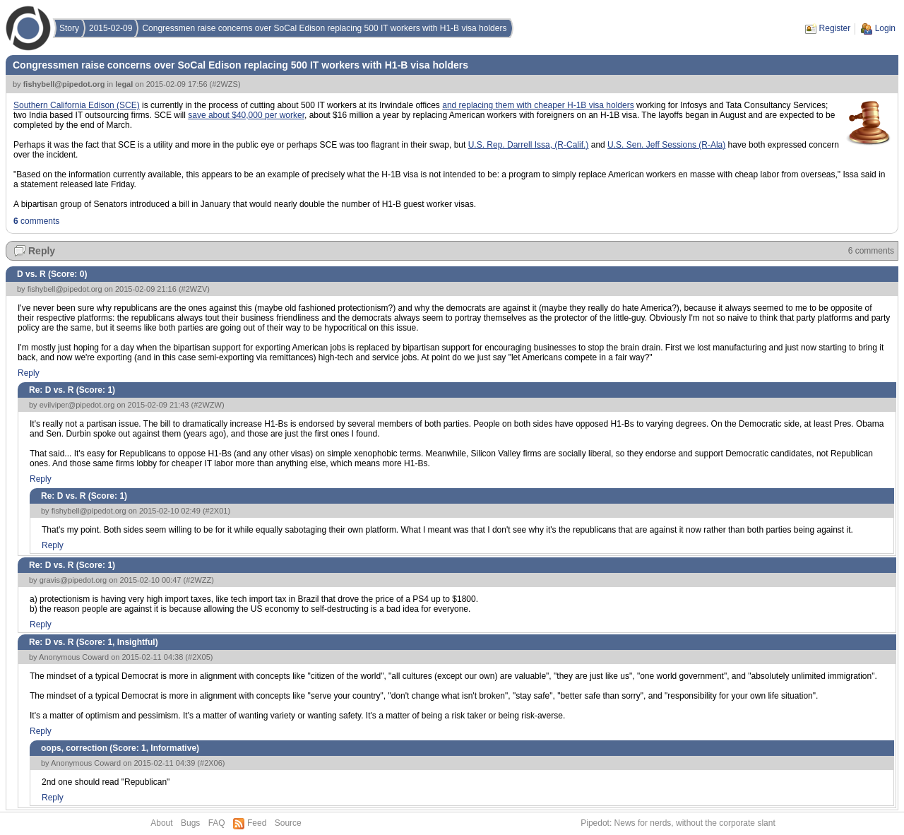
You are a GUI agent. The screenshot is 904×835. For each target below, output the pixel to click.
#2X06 (211, 763)
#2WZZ (198, 580)
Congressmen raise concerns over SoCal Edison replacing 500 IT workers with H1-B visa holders (324, 28)
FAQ (216, 823)
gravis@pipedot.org (73, 580)
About (161, 823)
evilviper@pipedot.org (77, 405)
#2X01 (217, 511)
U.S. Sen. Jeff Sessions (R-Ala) (666, 145)
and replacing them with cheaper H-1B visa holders (538, 105)
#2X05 (199, 657)
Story (69, 28)
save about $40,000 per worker (246, 115)
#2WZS (225, 84)
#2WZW (208, 405)
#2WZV (195, 289)
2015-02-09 (110, 28)
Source (288, 823)
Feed (256, 823)
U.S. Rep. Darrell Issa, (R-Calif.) (528, 145)
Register (835, 28)
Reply (41, 250)
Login (885, 28)
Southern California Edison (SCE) (76, 105)
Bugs (190, 823)
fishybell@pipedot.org (64, 84)
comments (36, 221)
